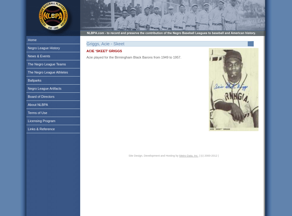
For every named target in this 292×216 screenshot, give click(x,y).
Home (32, 40)
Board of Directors (41, 96)
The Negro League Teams (47, 64)
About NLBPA (38, 104)
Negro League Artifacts (44, 88)
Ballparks (34, 80)
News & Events (39, 56)
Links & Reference (41, 129)
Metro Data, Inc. (188, 155)
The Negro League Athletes (48, 72)
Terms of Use (37, 113)
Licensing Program (41, 121)
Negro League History (44, 48)
